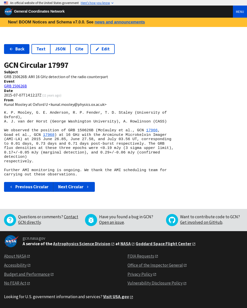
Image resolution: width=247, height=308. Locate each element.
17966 (152, 130)
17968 (49, 134)
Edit (102, 49)
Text (41, 49)
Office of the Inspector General (155, 265)
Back (16, 49)
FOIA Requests (141, 256)
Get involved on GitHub (201, 222)
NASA (125, 244)
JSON (60, 49)
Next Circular (74, 187)
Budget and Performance (27, 274)
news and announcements (120, 22)
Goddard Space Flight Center (163, 244)
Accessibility (15, 265)
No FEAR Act (15, 283)
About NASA (15, 256)
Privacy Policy (140, 274)
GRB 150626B (15, 85)
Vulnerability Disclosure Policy (155, 283)
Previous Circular (29, 187)
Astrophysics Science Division (81, 244)
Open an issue (111, 222)
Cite (79, 49)
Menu (240, 11)
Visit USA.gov (116, 296)
